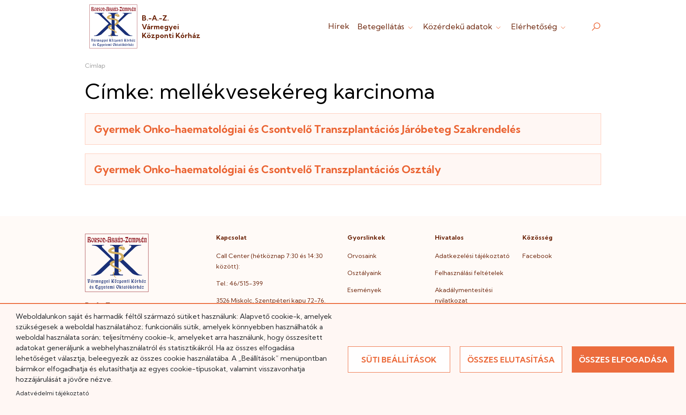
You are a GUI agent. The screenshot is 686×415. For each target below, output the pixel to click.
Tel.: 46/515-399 (239, 283)
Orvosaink (362, 256)
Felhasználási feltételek (469, 273)
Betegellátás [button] (386, 26)
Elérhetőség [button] (539, 26)
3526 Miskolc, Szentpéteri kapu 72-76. (271, 300)
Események (364, 290)
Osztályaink (364, 273)
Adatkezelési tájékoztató (472, 256)
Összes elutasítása (511, 360)
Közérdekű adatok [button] (463, 26)
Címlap (95, 66)
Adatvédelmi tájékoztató (52, 393)
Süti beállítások (399, 360)
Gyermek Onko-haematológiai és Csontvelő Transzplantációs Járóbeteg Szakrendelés (307, 129)
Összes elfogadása (623, 360)
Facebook (537, 256)
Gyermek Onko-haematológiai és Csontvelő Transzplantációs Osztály (267, 169)
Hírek (338, 26)
